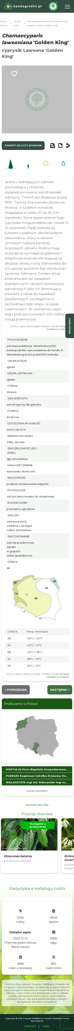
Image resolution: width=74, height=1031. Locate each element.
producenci (69, 326)
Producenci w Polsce (20, 704)
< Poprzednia (16, 690)
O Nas (46, 1026)
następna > (59, 690)
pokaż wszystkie (37, 790)
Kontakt (30, 1026)
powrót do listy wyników (23, 145)
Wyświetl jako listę (37, 804)
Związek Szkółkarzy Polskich (58, 328)
